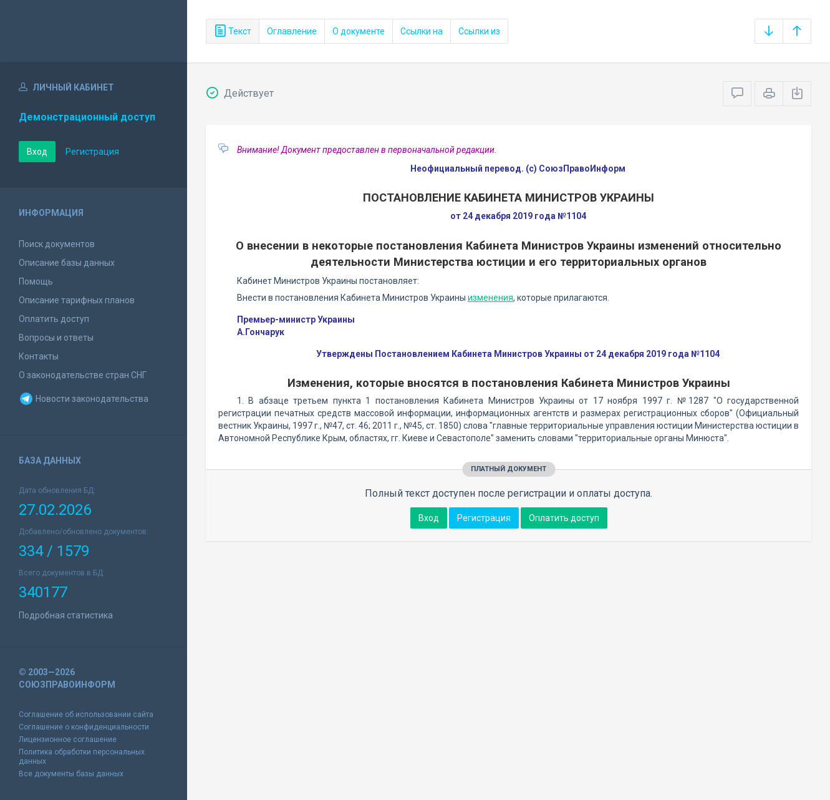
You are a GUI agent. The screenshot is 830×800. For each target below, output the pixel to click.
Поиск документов (57, 244)
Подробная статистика (66, 615)
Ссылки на (421, 31)
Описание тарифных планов (77, 300)
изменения (490, 298)
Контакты (39, 356)
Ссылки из (479, 31)
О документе (358, 31)
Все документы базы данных (71, 773)
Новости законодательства (83, 398)
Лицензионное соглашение (68, 739)
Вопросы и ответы (56, 338)
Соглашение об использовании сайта (86, 714)
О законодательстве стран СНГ (83, 375)
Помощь (36, 281)
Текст (232, 31)
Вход (37, 152)
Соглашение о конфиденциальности (84, 727)
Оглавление (292, 31)
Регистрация (92, 152)
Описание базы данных (67, 263)
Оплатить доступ (54, 319)
